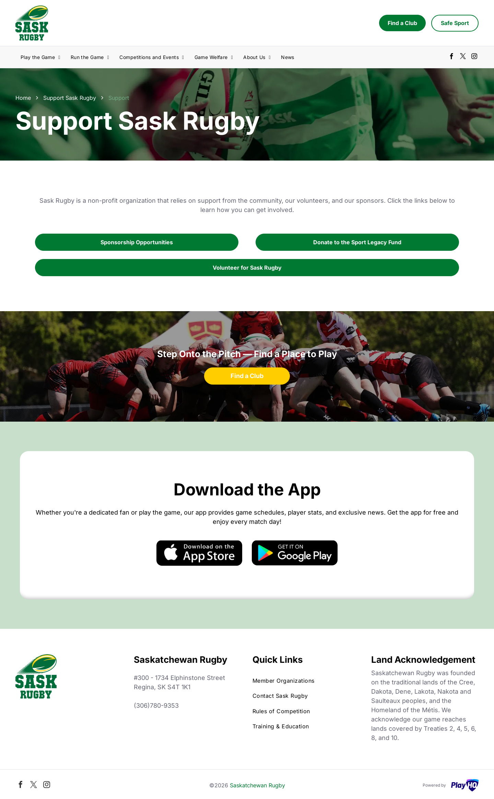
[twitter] (463, 57)
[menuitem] (40, 57)
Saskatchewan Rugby (257, 785)
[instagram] (474, 57)
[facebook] (451, 57)
